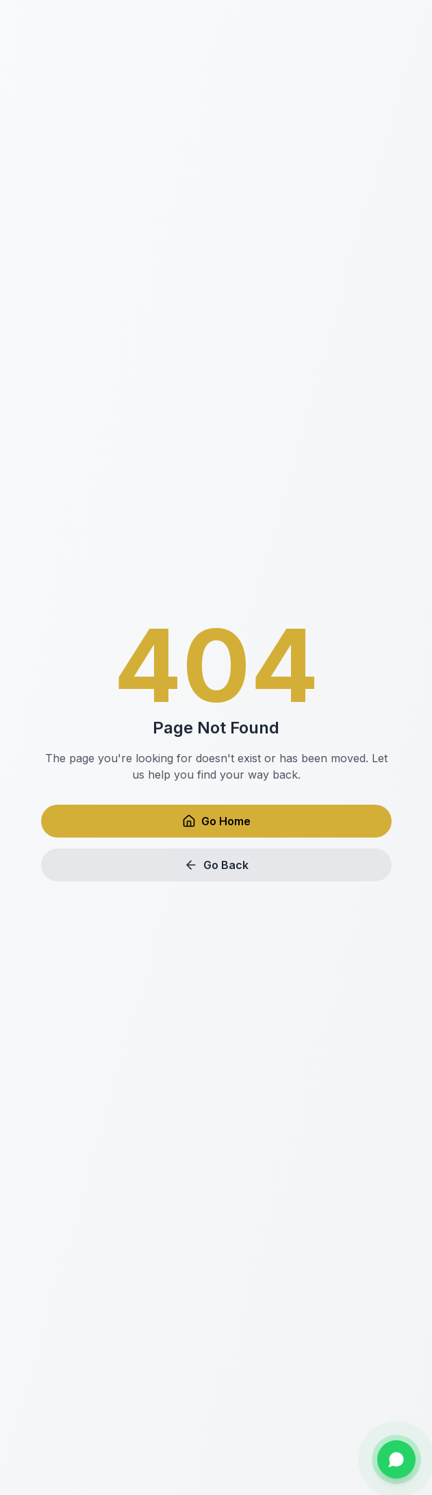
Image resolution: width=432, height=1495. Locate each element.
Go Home (216, 821)
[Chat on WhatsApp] (396, 1459)
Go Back (216, 865)
